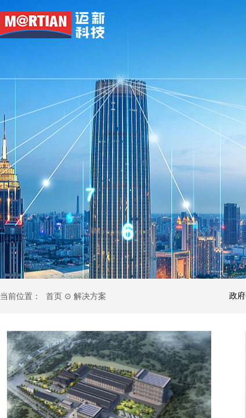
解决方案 (90, 296)
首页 (54, 296)
